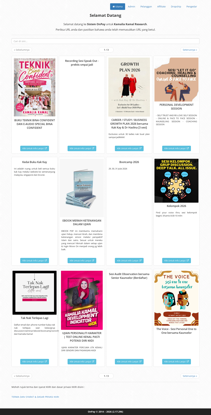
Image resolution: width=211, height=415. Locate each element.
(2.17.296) (117, 411)
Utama (118, 6)
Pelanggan (146, 6)
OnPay (91, 411)
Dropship (176, 6)
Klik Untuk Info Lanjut (34, 148)
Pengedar (191, 6)
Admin (131, 6)
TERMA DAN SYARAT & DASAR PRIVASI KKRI (35, 396)
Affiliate (161, 6)
